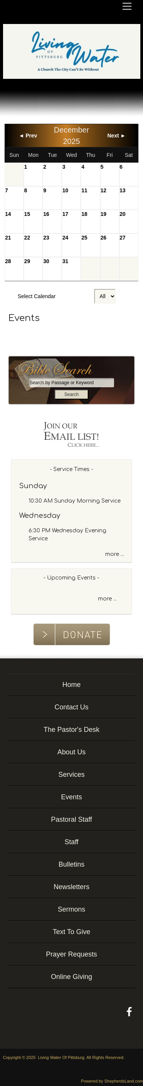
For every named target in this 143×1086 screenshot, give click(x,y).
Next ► (117, 136)
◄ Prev (28, 136)
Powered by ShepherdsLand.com (112, 1081)
